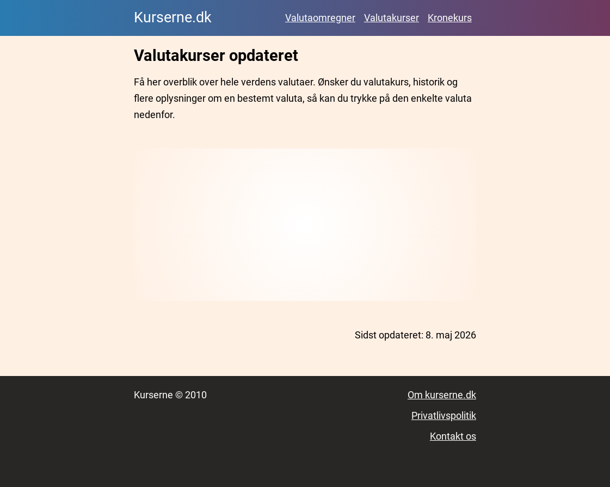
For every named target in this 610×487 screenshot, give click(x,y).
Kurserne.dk (173, 17)
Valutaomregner (320, 17)
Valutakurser (391, 17)
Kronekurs (450, 17)
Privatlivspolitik (443, 415)
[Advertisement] (305, 225)
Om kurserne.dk (442, 394)
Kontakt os (453, 436)
